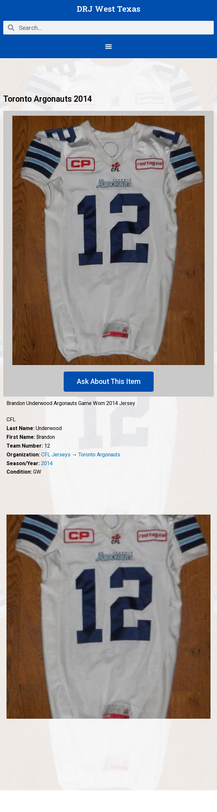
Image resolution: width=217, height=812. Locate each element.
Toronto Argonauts (99, 455)
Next (205, 617)
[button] (108, 46)
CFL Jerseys (55, 455)
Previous (11, 617)
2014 (47, 463)
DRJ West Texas (108, 8)
